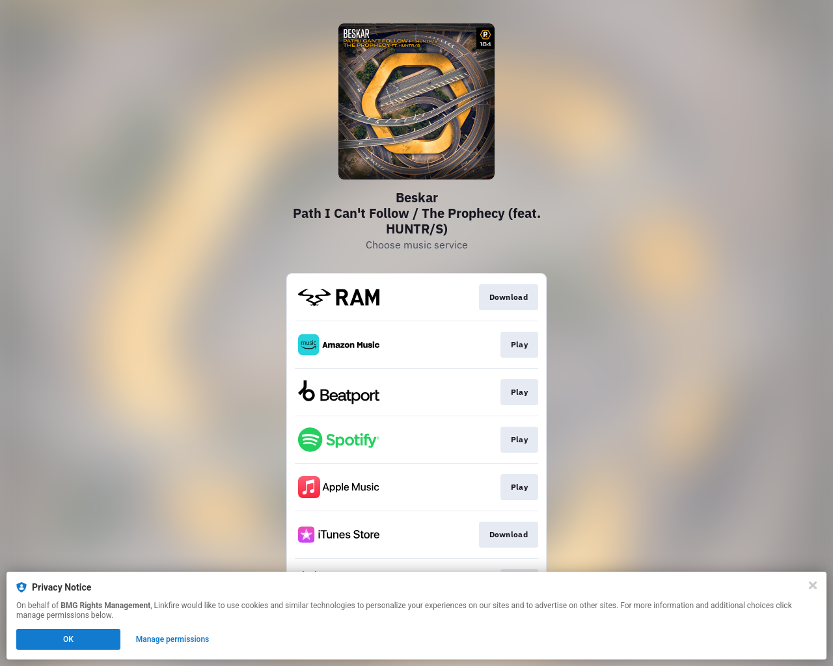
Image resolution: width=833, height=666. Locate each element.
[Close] (812, 585)
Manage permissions (173, 639)
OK (68, 639)
